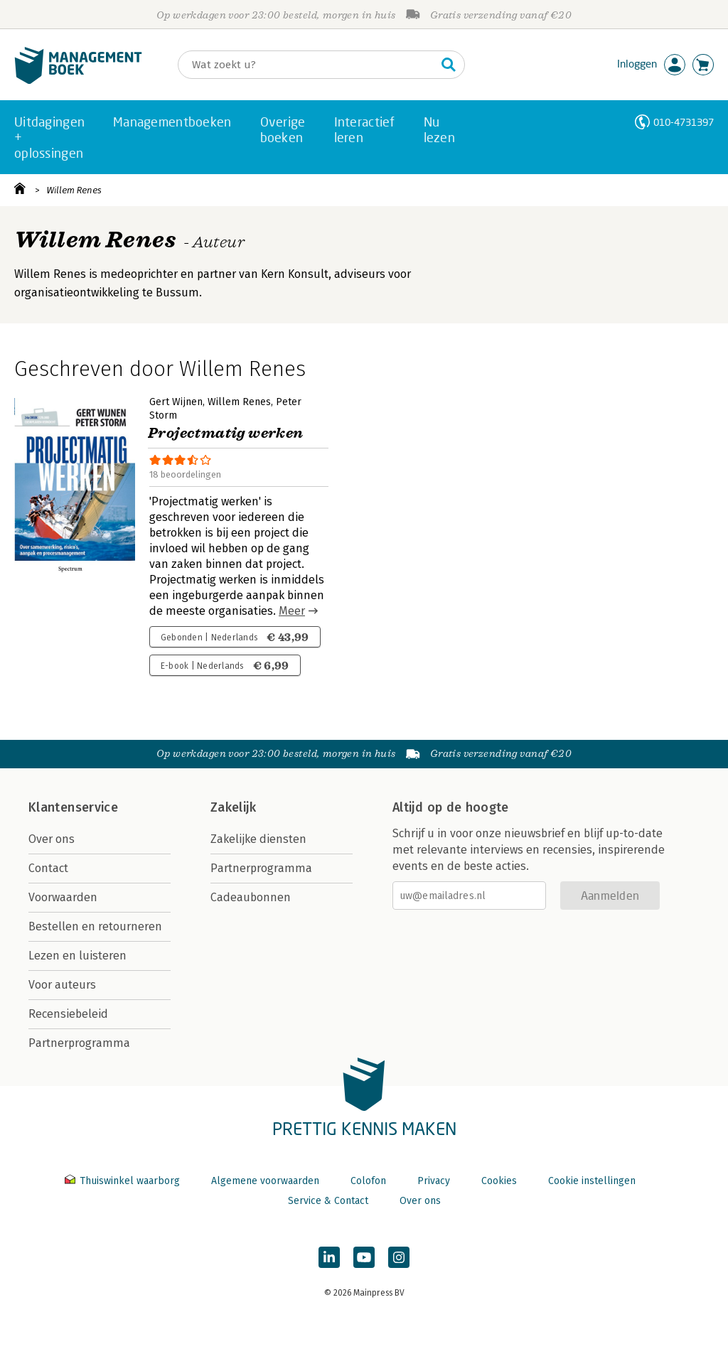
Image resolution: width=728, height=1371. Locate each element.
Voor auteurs (62, 984)
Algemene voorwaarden (265, 1181)
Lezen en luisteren (77, 955)
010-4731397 (683, 122)
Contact (48, 868)
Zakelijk (233, 807)
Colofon (368, 1181)
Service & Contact (328, 1201)
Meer (292, 611)
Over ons (51, 839)
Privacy (433, 1181)
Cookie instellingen (592, 1181)
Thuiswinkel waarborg (124, 1181)
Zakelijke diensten (258, 839)
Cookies (499, 1181)
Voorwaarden (62, 897)
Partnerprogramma (79, 1043)
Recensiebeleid (68, 1014)
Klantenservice (73, 807)
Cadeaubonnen (250, 897)
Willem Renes (74, 190)
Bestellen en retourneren (95, 926)
